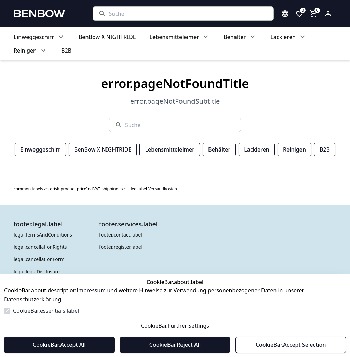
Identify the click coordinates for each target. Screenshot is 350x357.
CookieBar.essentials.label (46, 310)
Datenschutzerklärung (32, 299)
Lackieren (256, 149)
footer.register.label (120, 247)
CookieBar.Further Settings (175, 325)
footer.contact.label (120, 234)
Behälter (219, 149)
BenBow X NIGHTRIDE (103, 149)
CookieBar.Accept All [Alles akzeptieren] (59, 344)
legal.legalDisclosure (37, 271)
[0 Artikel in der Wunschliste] (299, 13)
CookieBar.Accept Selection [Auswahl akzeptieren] (291, 344)
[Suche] (188, 14)
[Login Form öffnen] (328, 13)
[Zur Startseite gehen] (46, 13)
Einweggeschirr (40, 149)
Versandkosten (162, 189)
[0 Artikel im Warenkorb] (314, 13)
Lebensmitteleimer (169, 149)
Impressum (91, 290)
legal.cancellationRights (40, 247)
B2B (325, 149)
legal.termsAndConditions (43, 234)
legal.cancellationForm (39, 259)
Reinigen (294, 149)
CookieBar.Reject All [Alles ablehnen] (175, 344)
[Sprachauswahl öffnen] (285, 13)
